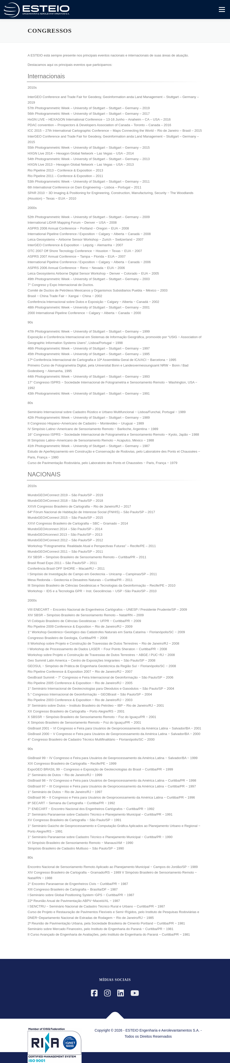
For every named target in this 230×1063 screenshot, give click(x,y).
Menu (221, 9)
